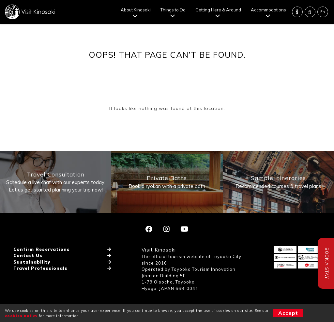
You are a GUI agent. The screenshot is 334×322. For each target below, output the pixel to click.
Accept (288, 313)
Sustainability (31, 262)
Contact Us (27, 255)
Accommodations (268, 9)
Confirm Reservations (41, 249)
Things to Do (173, 9)
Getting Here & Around (218, 9)
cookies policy (21, 316)
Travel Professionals (40, 268)
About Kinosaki (136, 9)
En (322, 11)
